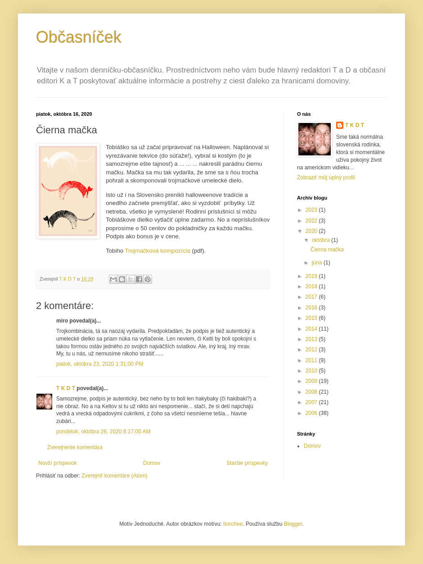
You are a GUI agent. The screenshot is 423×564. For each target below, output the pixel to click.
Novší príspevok (57, 463)
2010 (312, 371)
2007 (312, 402)
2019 (312, 276)
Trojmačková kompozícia (157, 250)
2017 (312, 297)
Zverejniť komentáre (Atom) (114, 476)
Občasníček (79, 37)
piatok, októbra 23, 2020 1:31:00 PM (99, 364)
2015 (312, 318)
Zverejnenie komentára (75, 447)
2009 (312, 381)
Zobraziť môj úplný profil (326, 177)
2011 (312, 360)
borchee (233, 524)
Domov (151, 463)
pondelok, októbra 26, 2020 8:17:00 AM (103, 431)
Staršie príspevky (247, 463)
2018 (312, 286)
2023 (312, 210)
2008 (312, 392)
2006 (312, 413)
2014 (312, 329)
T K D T (65, 388)
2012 (312, 349)
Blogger (293, 524)
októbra (321, 240)
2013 (312, 339)
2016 (312, 308)
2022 (312, 221)
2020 (312, 231)
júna (318, 262)
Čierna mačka (327, 249)
